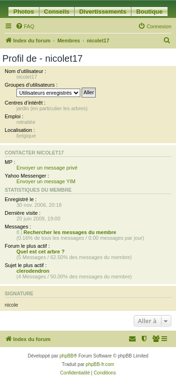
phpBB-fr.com (100, 364)
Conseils (56, 11)
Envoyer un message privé (46, 168)
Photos (23, 11)
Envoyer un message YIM (46, 181)
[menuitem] (24, 26)
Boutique (149, 11)
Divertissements (102, 11)
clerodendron (32, 271)
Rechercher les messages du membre (69, 232)
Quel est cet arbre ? (40, 251)
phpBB (67, 355)
